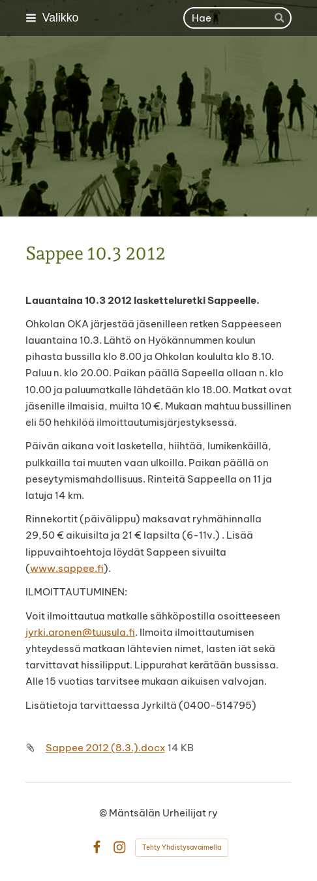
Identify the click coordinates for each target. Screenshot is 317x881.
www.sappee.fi (67, 568)
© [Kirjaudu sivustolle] (104, 813)
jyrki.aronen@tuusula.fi (80, 632)
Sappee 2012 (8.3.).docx (105, 747)
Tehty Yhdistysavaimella (181, 847)
